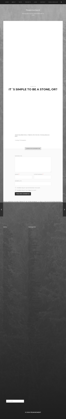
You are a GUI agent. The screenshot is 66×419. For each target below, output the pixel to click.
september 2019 (7, 250)
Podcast (30, 358)
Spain (30, 379)
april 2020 (6, 242)
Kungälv (30, 326)
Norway (30, 347)
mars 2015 (6, 310)
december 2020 (7, 233)
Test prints (31, 386)
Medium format (32, 338)
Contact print (32, 259)
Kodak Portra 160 (33, 318)
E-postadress (38, 174)
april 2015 (6, 309)
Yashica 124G (31, 397)
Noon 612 (31, 345)
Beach (30, 244)
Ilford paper (31, 309)
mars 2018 (6, 270)
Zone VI (30, 399)
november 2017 (7, 274)
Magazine (31, 333)
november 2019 (7, 248)
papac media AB (53, 2)
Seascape (31, 372)
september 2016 (7, 290)
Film (29, 280)
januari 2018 (6, 272)
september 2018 (7, 263)
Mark (29, 335)
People (30, 352)
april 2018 (6, 269)
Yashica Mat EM (32, 398)
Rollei (30, 365)
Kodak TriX (31, 322)
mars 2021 (6, 230)
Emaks (30, 276)
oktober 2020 (7, 235)
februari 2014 (7, 325)
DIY (29, 272)
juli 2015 (5, 306)
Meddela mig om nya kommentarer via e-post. (28, 187)
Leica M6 (30, 330)
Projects (28, 2)
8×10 (29, 236)
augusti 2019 (6, 251)
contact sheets (32, 260)
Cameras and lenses (33, 251)
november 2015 (7, 301)
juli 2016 (5, 292)
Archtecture (31, 242)
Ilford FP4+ (31, 306)
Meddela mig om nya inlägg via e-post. (26, 190)
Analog (17, 140)
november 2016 (7, 288)
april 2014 (6, 323)
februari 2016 (7, 298)
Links (35, 2)
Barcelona (31, 243)
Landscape (31, 327)
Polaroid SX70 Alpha (34, 362)
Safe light (31, 371)
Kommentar (18, 155)
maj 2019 (5, 254)
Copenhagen (32, 262)
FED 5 (30, 279)
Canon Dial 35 (32, 252)
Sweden (30, 384)
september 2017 (7, 277)
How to (30, 304)
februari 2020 (7, 244)
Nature (30, 341)
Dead (29, 265)
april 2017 (6, 282)
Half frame (31, 300)
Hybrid (30, 305)
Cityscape (31, 257)
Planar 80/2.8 (32, 356)
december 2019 (7, 246)
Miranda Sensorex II (33, 339)
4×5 (29, 231)
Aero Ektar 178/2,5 (33, 239)
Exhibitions (31, 278)
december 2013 (7, 327)
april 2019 (6, 255)
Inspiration (31, 313)
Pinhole (30, 354)
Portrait (30, 363)
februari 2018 (7, 271)
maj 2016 (5, 295)
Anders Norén (35, 414)
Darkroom (31, 264)
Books (30, 249)
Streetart (31, 383)
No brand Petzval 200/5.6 (35, 344)
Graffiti (30, 297)
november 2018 (7, 261)
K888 (30, 317)
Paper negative (32, 351)
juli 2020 (5, 239)
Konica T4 (31, 323)
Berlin (30, 246)
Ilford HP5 (31, 307)
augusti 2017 (6, 278)
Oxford (30, 348)
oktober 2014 (7, 316)
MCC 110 (30, 337)
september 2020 (8, 236)
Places (30, 355)
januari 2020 (6, 245)
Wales (30, 395)
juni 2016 (5, 294)
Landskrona (31, 328)
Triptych (30, 391)
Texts (20, 2)
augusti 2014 (6, 318)
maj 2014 (5, 322)
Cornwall (31, 263)
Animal (30, 241)
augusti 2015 (6, 305)
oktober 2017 (7, 276)
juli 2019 (5, 252)
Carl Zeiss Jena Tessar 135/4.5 (36, 254)
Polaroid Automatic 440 (35, 361)
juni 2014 (5, 320)
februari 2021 (7, 231)
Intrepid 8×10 (32, 315)
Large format (32, 329)
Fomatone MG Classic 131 (35, 286)
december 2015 (7, 300)
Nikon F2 (30, 343)
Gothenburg (32, 295)
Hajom (30, 299)
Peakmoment (33, 10)
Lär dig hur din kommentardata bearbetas (50, 201)
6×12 (29, 232)
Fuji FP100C (31, 290)
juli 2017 (5, 279)
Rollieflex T (31, 370)
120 (29, 229)
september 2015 (7, 304)
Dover (30, 273)
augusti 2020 (7, 237)
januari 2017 (6, 286)
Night (30, 342)
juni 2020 (6, 240)
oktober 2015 (7, 302)
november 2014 (7, 315)
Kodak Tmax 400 (33, 320)
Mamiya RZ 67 (32, 334)
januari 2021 (6, 232)
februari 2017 (7, 285)
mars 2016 (6, 297)
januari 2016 (6, 299)
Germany (31, 294)
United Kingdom (33, 392)
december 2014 (7, 314)
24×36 (30, 230)
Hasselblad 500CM (33, 302)
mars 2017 (6, 283)
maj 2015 (5, 308)
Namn (17, 174)
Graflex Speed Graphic (34, 298)
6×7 (29, 235)
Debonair (31, 267)
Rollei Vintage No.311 (34, 367)
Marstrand (31, 336)
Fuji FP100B (31, 289)
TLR (29, 388)
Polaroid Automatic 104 (35, 360)
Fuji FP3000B (32, 291)
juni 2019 (5, 253)
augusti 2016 (6, 291)
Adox (29, 237)
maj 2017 (5, 281)
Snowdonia (31, 378)
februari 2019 (7, 258)
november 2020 (7, 234)
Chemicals (31, 255)
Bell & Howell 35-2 (33, 245)
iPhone (30, 316)
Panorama (31, 350)
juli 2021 (5, 229)
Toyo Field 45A (32, 390)
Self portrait (31, 373)
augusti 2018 (6, 264)
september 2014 (7, 317)
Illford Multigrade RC (34, 310)
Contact (42, 2)
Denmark (31, 268)
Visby (29, 393)
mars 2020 (6, 243)
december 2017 (7, 273)
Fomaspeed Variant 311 (34, 285)
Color (29, 258)
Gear (29, 292)
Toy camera (31, 389)
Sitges (30, 375)
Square (30, 380)
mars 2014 (6, 324)
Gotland (30, 296)
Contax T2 (31, 261)
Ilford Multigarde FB (34, 308)
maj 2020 (6, 241)
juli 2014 (5, 319)
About (14, 2)
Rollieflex (31, 369)
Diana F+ (30, 270)
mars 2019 (6, 257)
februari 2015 (7, 311)
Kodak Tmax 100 (33, 319)
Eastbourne (31, 274)
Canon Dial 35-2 (32, 253)
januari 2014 (6, 326)
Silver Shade (31, 374)
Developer (31, 269)
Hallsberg (31, 301)
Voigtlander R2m (33, 394)
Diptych (30, 271)
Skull (29, 376)
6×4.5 (29, 233)
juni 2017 (5, 280)
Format (30, 287)
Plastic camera (32, 357)
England (30, 277)
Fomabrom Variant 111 (34, 282)
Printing (30, 364)
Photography (22, 140)
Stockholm (31, 381)
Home (7, 2)
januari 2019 (6, 259)
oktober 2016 (7, 289)
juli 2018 (5, 265)
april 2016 (6, 296)
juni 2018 (5, 267)
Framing (30, 288)
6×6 (29, 234)
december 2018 (7, 260)
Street (30, 382)
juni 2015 (5, 307)
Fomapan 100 (32, 283)
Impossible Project (33, 311)
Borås (30, 250)
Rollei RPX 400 (32, 366)
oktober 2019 (7, 249)
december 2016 (7, 287)
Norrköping (31, 346)
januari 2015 (6, 313)
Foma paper (31, 281)
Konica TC (31, 324)
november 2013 (7, 328)
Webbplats (18, 180)
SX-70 (30, 385)
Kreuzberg (31, 325)
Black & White (32, 248)
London (30, 332)
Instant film (31, 314)
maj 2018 (5, 268)
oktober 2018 (7, 262)
